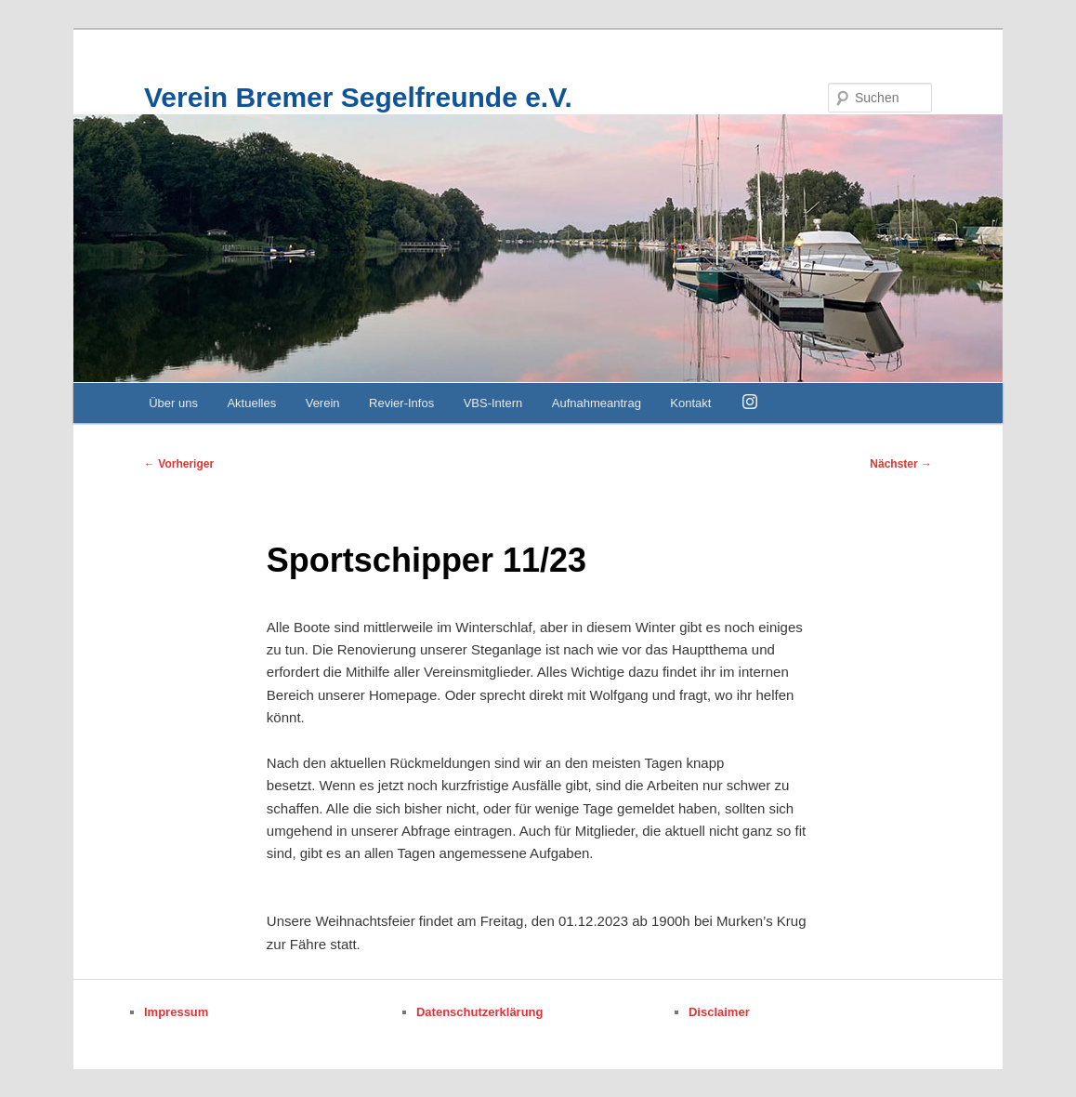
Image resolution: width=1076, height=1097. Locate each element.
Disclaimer (719, 1012)
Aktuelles (251, 403)
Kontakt (690, 403)
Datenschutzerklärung (480, 1012)
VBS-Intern (493, 403)
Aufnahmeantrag (596, 403)
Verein (323, 403)
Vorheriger (179, 463)
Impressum (176, 1012)
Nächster (901, 463)
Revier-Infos (401, 403)
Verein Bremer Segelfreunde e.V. (358, 97)
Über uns (173, 403)
